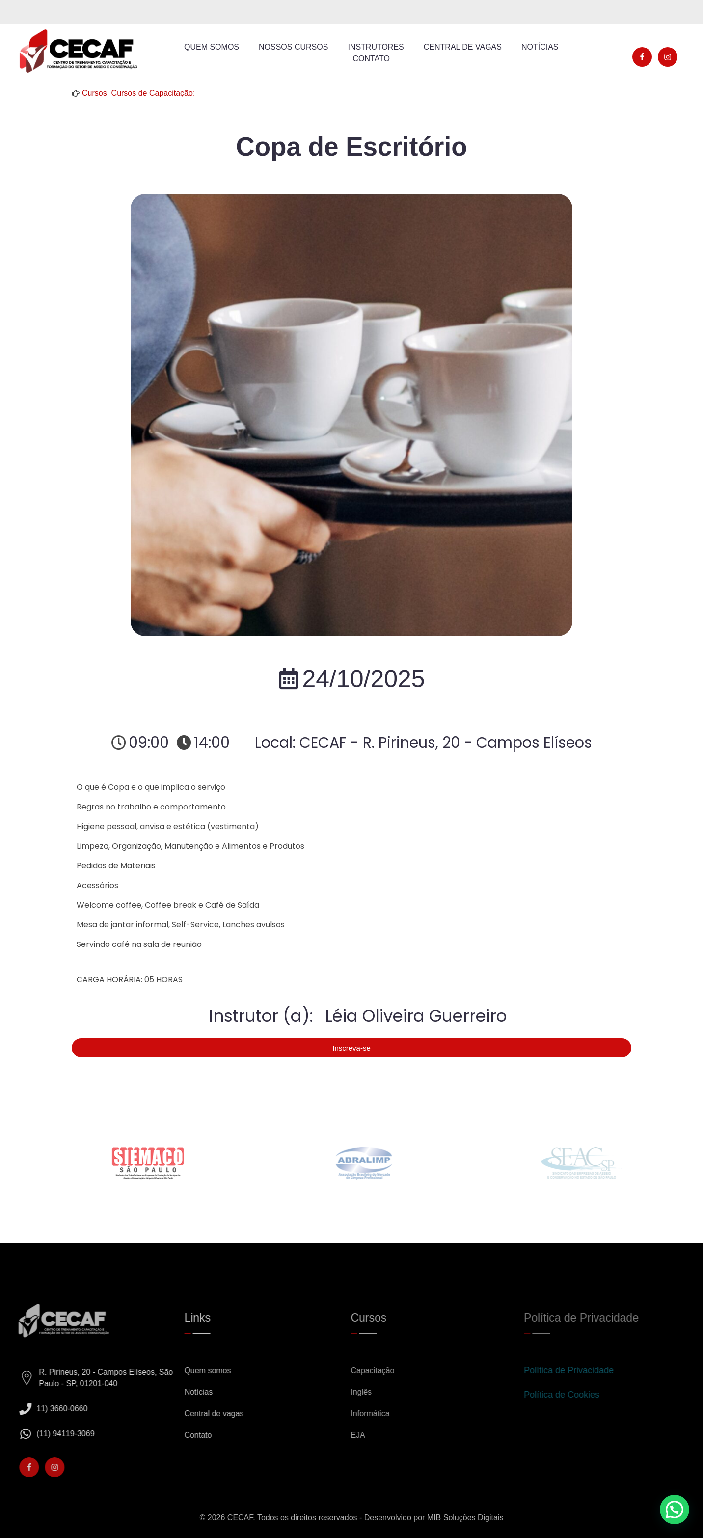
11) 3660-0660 (69, 1408)
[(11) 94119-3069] (33, 1434)
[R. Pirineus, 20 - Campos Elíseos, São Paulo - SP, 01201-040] (34, 1378)
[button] (674, 1509)
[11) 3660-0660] (33, 1409)
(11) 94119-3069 (73, 1434)
